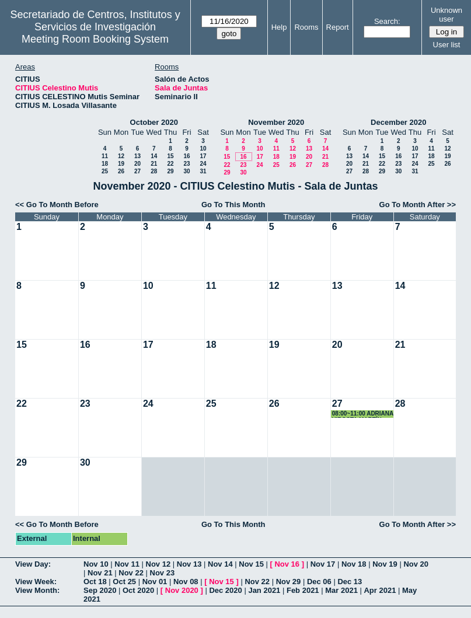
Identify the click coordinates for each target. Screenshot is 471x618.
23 (186, 163)
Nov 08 (185, 581)
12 (121, 156)
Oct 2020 (138, 590)
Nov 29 (288, 581)
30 (186, 171)
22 (170, 163)
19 (121, 163)
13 (137, 156)
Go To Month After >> (417, 204)
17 (203, 156)
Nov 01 (155, 581)
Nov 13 (189, 564)
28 (154, 171)
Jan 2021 (264, 590)
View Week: (36, 581)
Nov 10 (96, 564)
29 (170, 171)
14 (154, 156)
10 (203, 148)
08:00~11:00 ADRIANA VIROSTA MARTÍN (362, 414)
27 (137, 171)
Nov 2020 (181, 590)
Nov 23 (162, 572)
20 (137, 163)
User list (446, 44)
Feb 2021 (303, 590)
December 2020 (398, 122)
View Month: (37, 590)
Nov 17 (323, 564)
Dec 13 (349, 581)
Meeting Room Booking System (95, 39)
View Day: (33, 564)
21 (154, 163)
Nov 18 (354, 564)
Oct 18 (95, 581)
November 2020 (276, 122)
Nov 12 (158, 564)
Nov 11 (126, 564)
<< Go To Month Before (57, 204)
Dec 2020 (225, 590)
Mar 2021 (341, 590)
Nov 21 (100, 572)
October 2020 (154, 122)
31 (203, 171)
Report (337, 27)
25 (105, 171)
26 (121, 171)
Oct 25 (124, 581)
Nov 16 (286, 564)
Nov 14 (220, 564)
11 (105, 156)
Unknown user (446, 14)
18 (105, 163)
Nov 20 (415, 564)
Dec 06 (319, 581)
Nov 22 (131, 572)
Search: (387, 21)
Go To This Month (233, 204)
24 (203, 163)
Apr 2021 (380, 590)
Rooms (306, 27)
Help (279, 27)
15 (170, 156)
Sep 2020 (99, 590)
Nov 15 (251, 564)
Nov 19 (384, 564)
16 (186, 156)
